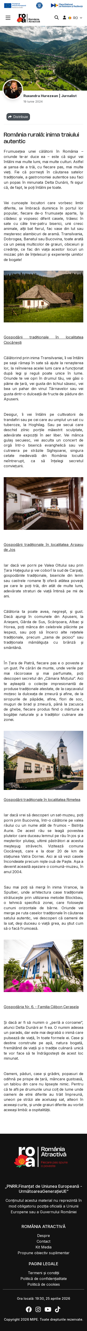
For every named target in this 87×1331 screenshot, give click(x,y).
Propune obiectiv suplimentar (44, 1253)
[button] (8, 18)
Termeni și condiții (43, 1273)
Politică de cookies (43, 1284)
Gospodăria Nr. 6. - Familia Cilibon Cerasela (41, 1006)
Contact (43, 1241)
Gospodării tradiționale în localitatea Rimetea (42, 799)
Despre (43, 1235)
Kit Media (43, 1247)
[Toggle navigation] (8, 17)
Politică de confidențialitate (43, 1278)
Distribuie (18, 117)
